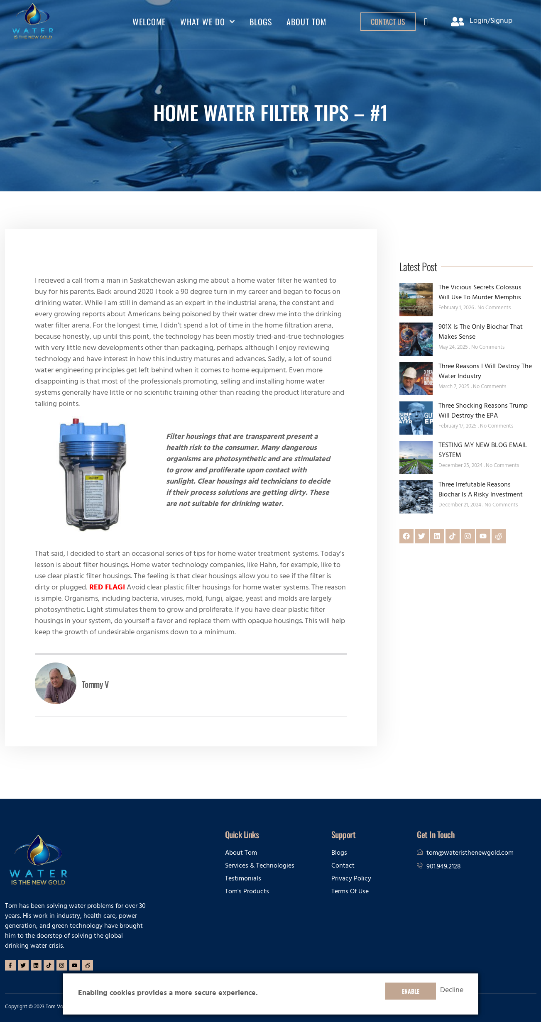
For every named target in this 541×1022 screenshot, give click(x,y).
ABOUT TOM (306, 21)
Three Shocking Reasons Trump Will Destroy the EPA (483, 411)
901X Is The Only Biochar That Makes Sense (480, 332)
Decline (451, 991)
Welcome (149, 21)
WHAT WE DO (207, 22)
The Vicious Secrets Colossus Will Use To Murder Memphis (479, 293)
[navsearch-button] (426, 24)
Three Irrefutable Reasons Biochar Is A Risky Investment (480, 490)
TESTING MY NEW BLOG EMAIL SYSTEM (482, 451)
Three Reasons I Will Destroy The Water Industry (485, 372)
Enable (410, 991)
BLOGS (261, 21)
